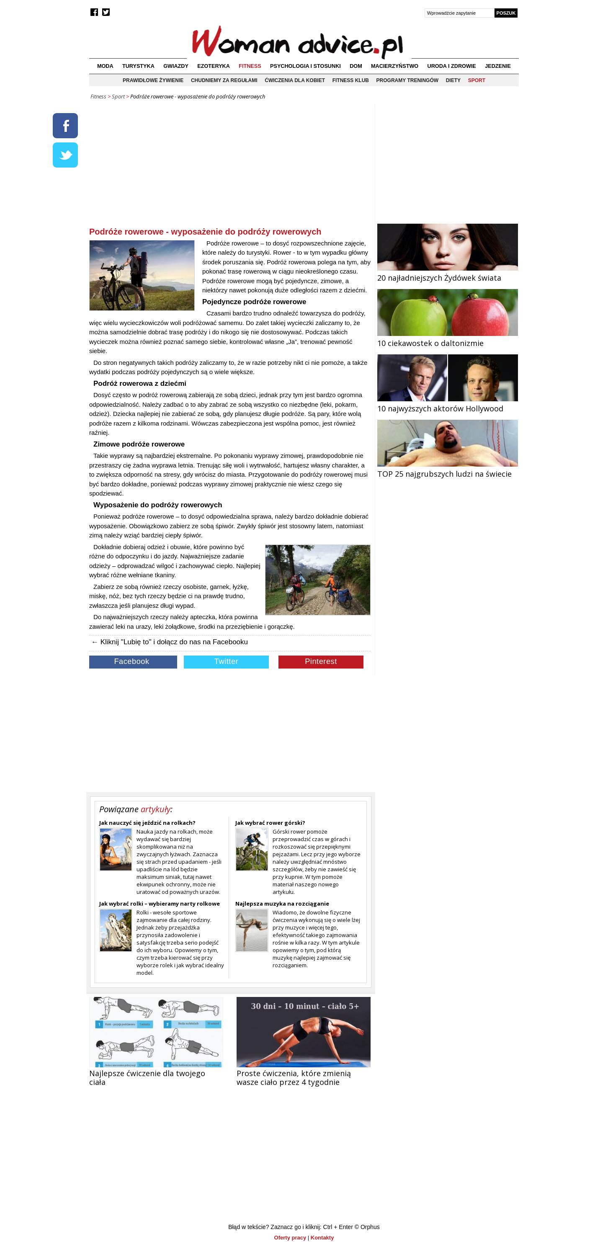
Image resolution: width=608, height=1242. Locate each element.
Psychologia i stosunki (305, 66)
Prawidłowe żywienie (153, 80)
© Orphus (367, 1227)
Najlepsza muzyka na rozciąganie (282, 903)
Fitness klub (350, 80)
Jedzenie (498, 66)
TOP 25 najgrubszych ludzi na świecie (447, 469)
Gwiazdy (175, 66)
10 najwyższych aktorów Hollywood (447, 403)
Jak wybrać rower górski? (270, 822)
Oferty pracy (290, 1237)
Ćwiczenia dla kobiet (295, 80)
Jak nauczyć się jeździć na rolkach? (147, 822)
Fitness (250, 66)
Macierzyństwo (394, 66)
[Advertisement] (230, 167)
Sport (476, 80)
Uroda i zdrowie (452, 66)
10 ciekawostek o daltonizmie (447, 338)
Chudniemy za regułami (224, 80)
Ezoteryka (213, 66)
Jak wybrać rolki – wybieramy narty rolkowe (159, 903)
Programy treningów (407, 80)
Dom (356, 66)
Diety (453, 80)
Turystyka (138, 66)
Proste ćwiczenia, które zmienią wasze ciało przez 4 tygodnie (294, 1077)
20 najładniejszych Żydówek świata (447, 273)
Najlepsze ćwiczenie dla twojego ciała (147, 1077)
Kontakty (322, 1237)
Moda (105, 66)
